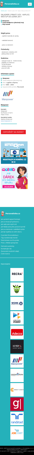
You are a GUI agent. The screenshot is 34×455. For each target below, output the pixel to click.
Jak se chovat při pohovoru (10, 222)
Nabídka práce (4, 10)
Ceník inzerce (5, 254)
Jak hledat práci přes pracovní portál (13, 227)
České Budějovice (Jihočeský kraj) (13, 22)
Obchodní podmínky (7, 246)
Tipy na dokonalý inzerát (9, 238)
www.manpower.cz (6, 121)
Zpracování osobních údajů (10, 251)
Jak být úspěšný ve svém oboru (11, 232)
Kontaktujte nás (6, 249)
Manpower (5, 21)
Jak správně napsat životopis (10, 219)
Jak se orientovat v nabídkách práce (13, 229)
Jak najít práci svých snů (9, 224)
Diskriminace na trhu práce (10, 240)
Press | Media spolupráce (9, 243)
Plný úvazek (6, 24)
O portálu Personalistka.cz (9, 235)
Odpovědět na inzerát (13, 132)
